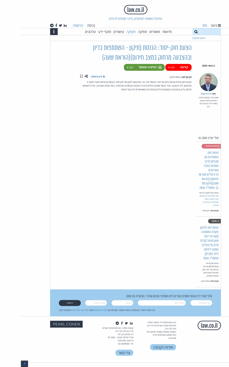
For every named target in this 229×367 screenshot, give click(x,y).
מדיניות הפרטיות (58, 310)
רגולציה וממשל (129, 67)
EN (184, 25)
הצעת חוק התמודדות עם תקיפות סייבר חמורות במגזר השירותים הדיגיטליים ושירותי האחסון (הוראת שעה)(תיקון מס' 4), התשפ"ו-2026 (187, 170)
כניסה (70, 25)
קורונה (163, 67)
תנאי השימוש (79, 310)
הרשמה (57, 25)
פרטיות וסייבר (191, 146)
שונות (195, 221)
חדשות (146, 31)
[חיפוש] (174, 31)
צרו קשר (103, 352)
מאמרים (133, 31)
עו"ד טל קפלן (185, 93)
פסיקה (121, 31)
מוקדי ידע (83, 31)
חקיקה (110, 31)
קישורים (97, 31)
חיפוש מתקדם (177, 38)
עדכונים (69, 31)
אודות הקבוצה (142, 347)
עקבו (150, 67)
